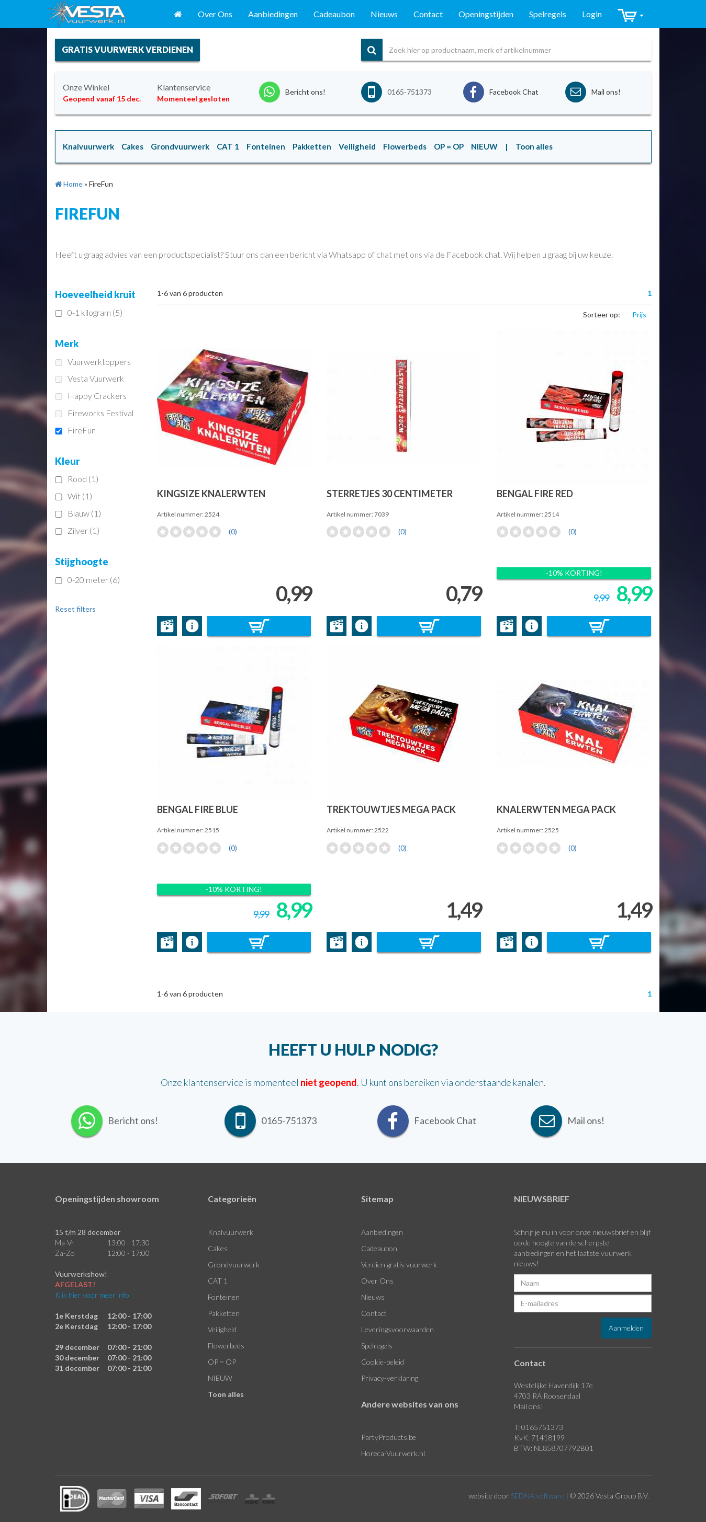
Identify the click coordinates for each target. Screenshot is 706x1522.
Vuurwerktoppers (93, 362)
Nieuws (384, 14)
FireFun (75, 430)
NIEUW (220, 1378)
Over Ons (215, 14)
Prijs (639, 314)
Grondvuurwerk (234, 1264)
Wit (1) (73, 496)
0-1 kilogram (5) (88, 312)
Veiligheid (222, 1329)
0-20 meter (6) (87, 580)
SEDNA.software (537, 1495)
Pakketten (224, 1313)
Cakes (218, 1248)
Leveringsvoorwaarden (397, 1329)
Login (592, 14)
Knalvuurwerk (230, 1232)
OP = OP (222, 1361)
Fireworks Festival (94, 413)
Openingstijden (485, 14)
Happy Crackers (91, 395)
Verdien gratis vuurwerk (399, 1264)
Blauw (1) (78, 513)
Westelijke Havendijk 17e (553, 1385)
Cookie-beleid (382, 1361)
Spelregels (547, 14)
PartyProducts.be (388, 1437)
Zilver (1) (77, 530)
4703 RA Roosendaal (547, 1395)
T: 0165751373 (538, 1427)
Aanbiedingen (273, 14)
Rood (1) (76, 479)
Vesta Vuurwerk (89, 378)
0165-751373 (409, 91)
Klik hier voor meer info (92, 1294)
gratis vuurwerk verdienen (127, 49)
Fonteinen (224, 1296)
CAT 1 (218, 1280)
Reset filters (75, 608)
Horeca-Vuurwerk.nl (393, 1453)
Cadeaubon (334, 14)
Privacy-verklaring (389, 1378)
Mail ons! (528, 1406)
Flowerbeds (226, 1345)
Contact (428, 14)
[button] (631, 14)
